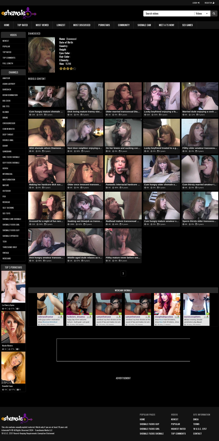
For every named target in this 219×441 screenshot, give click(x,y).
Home (6, 25)
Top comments (9, 57)
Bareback (7, 89)
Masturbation (9, 179)
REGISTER (210, 2)
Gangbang (7, 151)
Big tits (6, 106)
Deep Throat (8, 134)
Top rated (7, 52)
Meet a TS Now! (166, 25)
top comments (178, 433)
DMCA (196, 419)
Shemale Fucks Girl (11, 224)
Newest (6, 40)
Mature (6, 185)
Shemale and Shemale (12, 218)
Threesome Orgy (10, 247)
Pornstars (104, 25)
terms (196, 424)
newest (174, 419)
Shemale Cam (144, 25)
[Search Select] (201, 13)
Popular (6, 46)
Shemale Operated (10, 235)
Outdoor (7, 190)
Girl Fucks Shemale (11, 156)
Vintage (6, 252)
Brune (5, 117)
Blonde (6, 111)
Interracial (8, 173)
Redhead (6, 202)
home (142, 419)
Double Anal (8, 140)
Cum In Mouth (9, 128)
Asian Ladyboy (9, 83)
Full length (8, 63)
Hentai (5, 168)
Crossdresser (9, 123)
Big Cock (6, 100)
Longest (61, 25)
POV (4, 196)
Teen (4, 241)
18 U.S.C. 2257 (200, 428)
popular (175, 424)
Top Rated (22, 25)
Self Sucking (8, 207)
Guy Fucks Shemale (11, 162)
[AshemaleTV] (19, 13)
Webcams (7, 258)
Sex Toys (6, 213)
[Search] (170, 13)
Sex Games (187, 25)
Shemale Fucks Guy (11, 230)
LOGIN (196, 2)
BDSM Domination (10, 95)
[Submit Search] (214, 13)
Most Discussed (81, 25)
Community (124, 25)
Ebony (5, 145)
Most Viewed (42, 25)
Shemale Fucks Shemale (152, 433)
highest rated (178, 428)
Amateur (6, 78)
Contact (197, 433)
